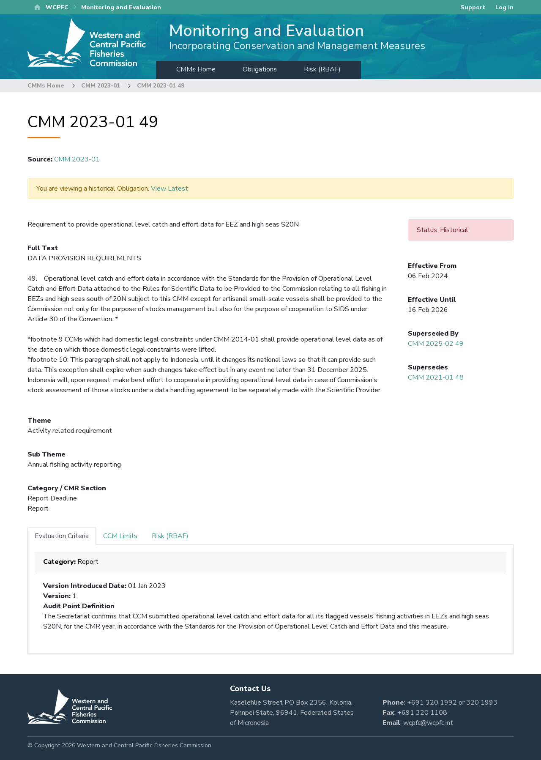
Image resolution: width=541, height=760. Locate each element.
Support (472, 7)
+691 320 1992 (432, 702)
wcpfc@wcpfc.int (428, 722)
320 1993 (481, 702)
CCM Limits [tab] (120, 536)
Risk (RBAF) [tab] (170, 536)
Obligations (260, 69)
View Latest (169, 188)
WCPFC (57, 7)
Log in (504, 7)
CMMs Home (196, 69)
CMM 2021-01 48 (436, 377)
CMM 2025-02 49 (436, 343)
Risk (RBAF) (322, 69)
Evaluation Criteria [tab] (62, 536)
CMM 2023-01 (100, 86)
